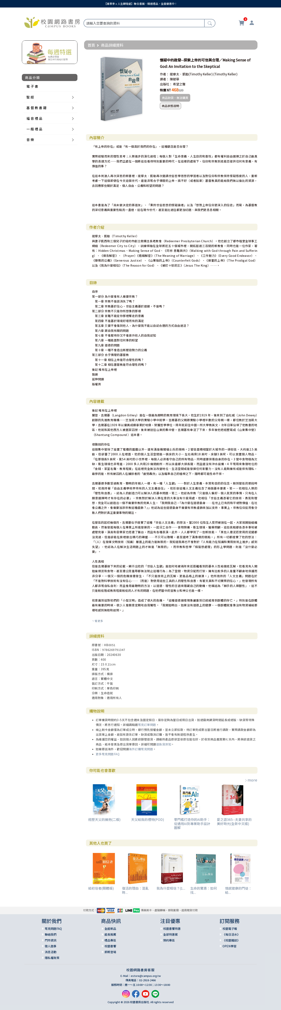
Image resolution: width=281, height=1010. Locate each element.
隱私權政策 (52, 958)
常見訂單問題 (147, 725)
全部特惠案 (170, 934)
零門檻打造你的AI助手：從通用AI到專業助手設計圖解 (192, 823)
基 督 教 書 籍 (36, 107)
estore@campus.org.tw (146, 976)
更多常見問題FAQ (108, 754)
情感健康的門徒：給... (238, 890)
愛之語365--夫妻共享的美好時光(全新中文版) (234, 821)
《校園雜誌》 (231, 940)
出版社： (166, 84)
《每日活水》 (231, 934)
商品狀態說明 (170, 106)
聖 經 (30, 97)
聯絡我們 (50, 934)
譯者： (164, 79)
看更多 (97, 621)
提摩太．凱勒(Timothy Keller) (191, 74)
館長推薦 (110, 934)
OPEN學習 (229, 946)
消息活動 (50, 952)
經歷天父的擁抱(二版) (104, 819)
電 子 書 (32, 86)
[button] (150, 60)
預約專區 (169, 940)
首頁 (91, 45)
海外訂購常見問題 (141, 749)
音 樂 (30, 139)
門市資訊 (50, 940)
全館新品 (110, 928)
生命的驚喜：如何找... (203, 890)
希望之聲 (179, 84)
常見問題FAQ (53, 928)
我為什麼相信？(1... (171, 888)
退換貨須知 (163, 744)
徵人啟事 (50, 946)
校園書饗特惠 (172, 928)
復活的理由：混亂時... (135, 890)
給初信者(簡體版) (101, 888)
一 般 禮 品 (34, 128)
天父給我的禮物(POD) (147, 819)
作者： (164, 74)
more (250, 780)
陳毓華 (174, 79)
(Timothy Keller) (225, 74)
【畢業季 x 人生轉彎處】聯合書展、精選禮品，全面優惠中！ (140, 4)
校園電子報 (230, 928)
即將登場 (110, 952)
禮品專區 (110, 940)
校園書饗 (110, 946)
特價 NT (165, 90)
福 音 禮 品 (34, 118)
